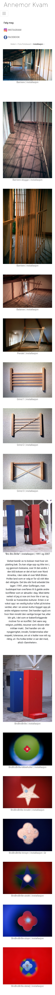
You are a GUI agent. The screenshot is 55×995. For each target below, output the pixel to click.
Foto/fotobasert (24, 44)
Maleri (13, 44)
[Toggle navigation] (4, 13)
